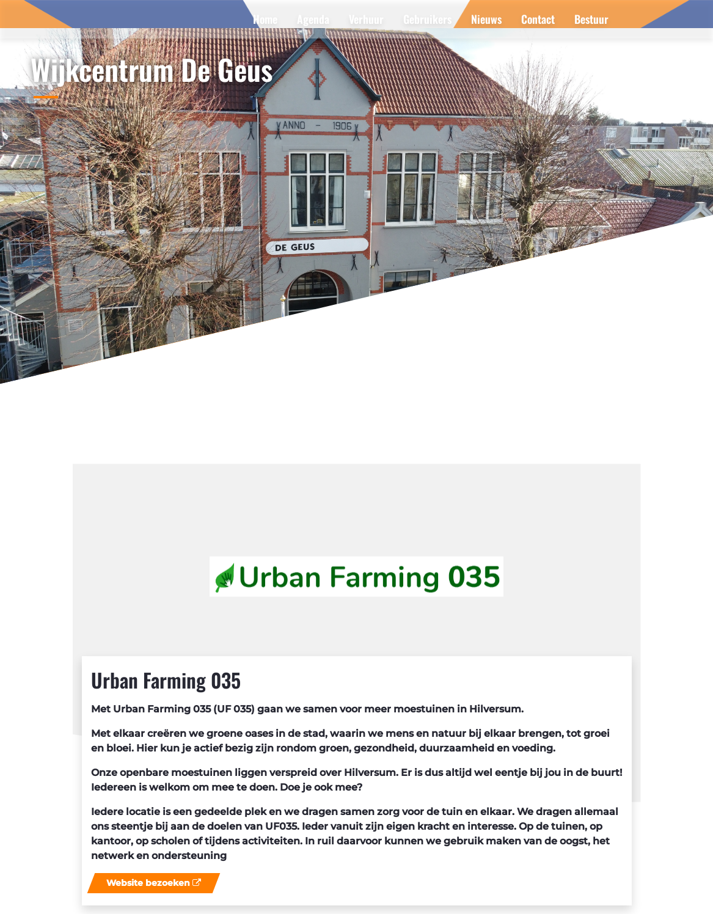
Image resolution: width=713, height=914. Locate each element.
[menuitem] (265, 19)
